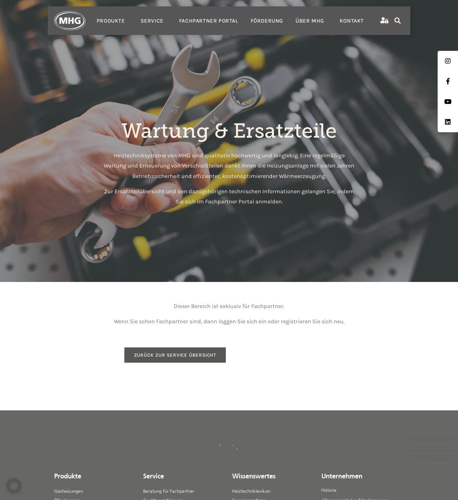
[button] (14, 486)
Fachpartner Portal (208, 20)
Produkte (112, 20)
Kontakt (352, 20)
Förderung (267, 20)
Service (154, 20)
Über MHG (311, 20)
